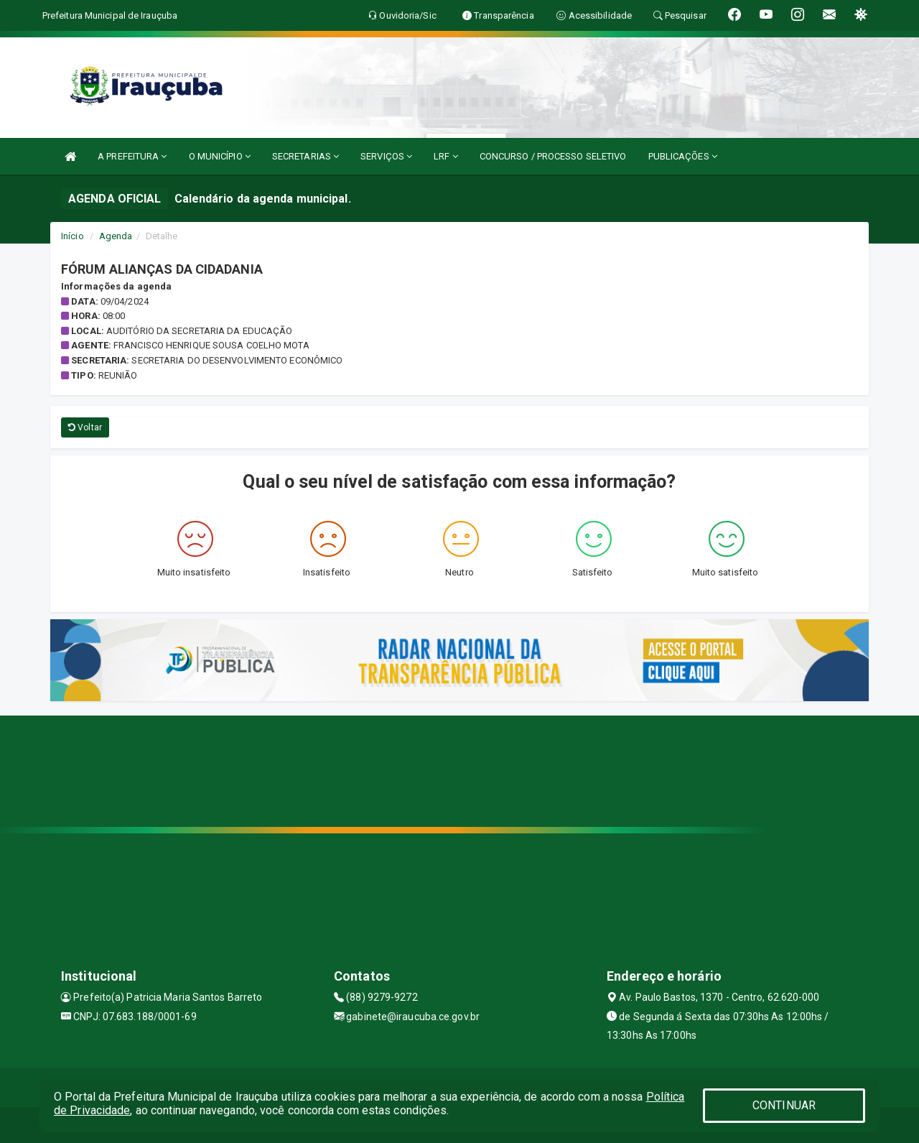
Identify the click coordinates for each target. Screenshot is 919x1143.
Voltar (85, 427)
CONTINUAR (784, 1105)
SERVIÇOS (386, 156)
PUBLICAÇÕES (682, 156)
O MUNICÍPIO (220, 156)
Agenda (116, 236)
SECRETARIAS (305, 156)
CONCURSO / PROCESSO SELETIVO (553, 156)
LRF (446, 156)
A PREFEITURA (132, 156)
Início (72, 236)
